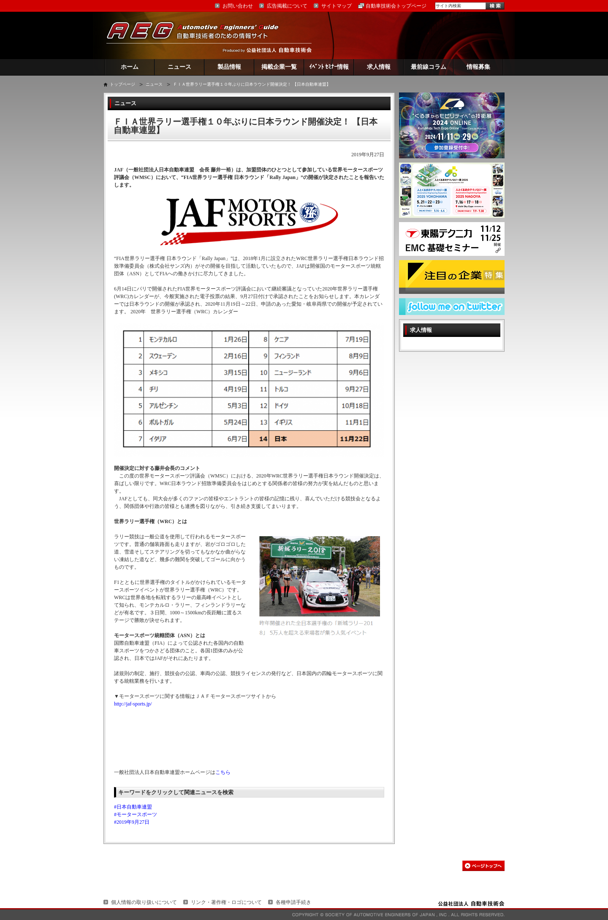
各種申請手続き (293, 902)
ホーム (129, 67)
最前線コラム (428, 67)
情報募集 (478, 67)
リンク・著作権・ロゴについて (226, 902)
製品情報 (229, 67)
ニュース (179, 67)
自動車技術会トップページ (396, 6)
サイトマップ (336, 6)
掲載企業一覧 (279, 67)
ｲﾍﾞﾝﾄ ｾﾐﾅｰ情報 (329, 67)
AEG (198, 35)
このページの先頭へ (483, 865)
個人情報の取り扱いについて (144, 902)
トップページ (122, 84)
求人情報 (379, 67)
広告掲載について (287, 6)
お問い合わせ (238, 6)
